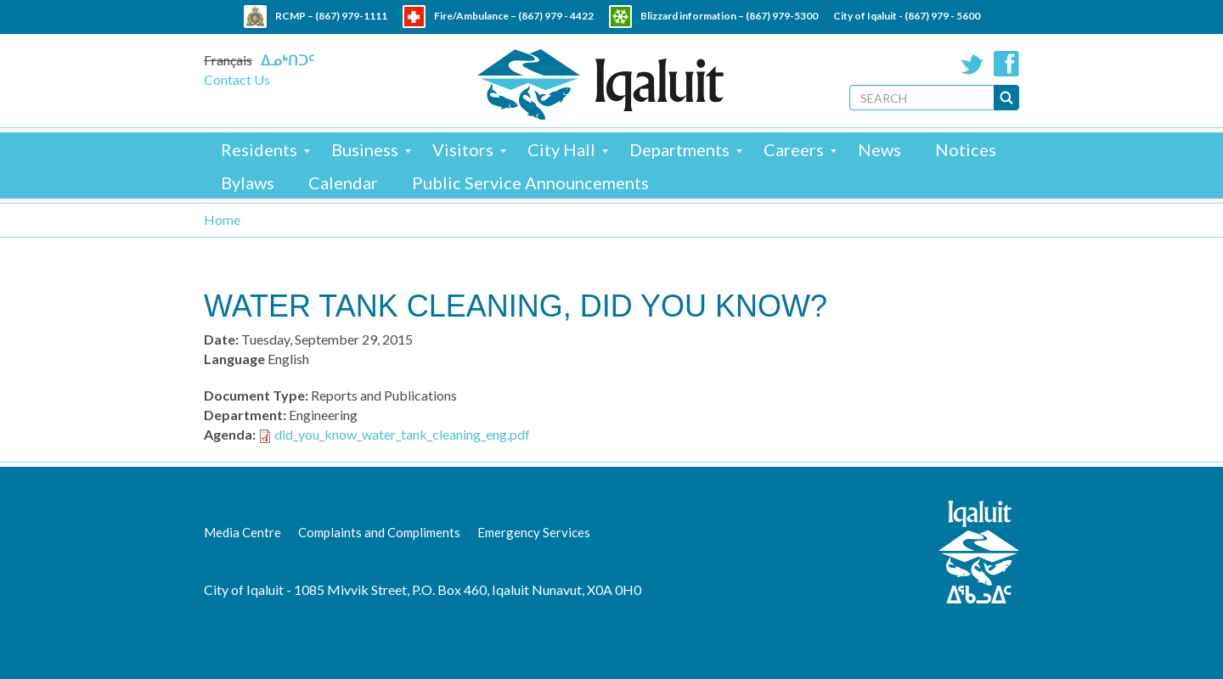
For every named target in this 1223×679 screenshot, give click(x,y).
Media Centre (242, 532)
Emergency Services (533, 532)
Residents (259, 149)
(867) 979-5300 (782, 15)
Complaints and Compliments (379, 532)
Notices (965, 149)
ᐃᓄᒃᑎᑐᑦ (287, 60)
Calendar (343, 182)
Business (364, 149)
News (879, 149)
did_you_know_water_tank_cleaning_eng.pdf (402, 434)
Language (234, 359)
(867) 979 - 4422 (556, 15)
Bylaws (247, 182)
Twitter (972, 63)
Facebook (1006, 63)
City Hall (561, 149)
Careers (794, 149)
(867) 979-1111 (351, 15)
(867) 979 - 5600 (942, 15)
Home (222, 219)
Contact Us (237, 79)
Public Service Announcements (530, 182)
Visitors (462, 149)
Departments (679, 149)
